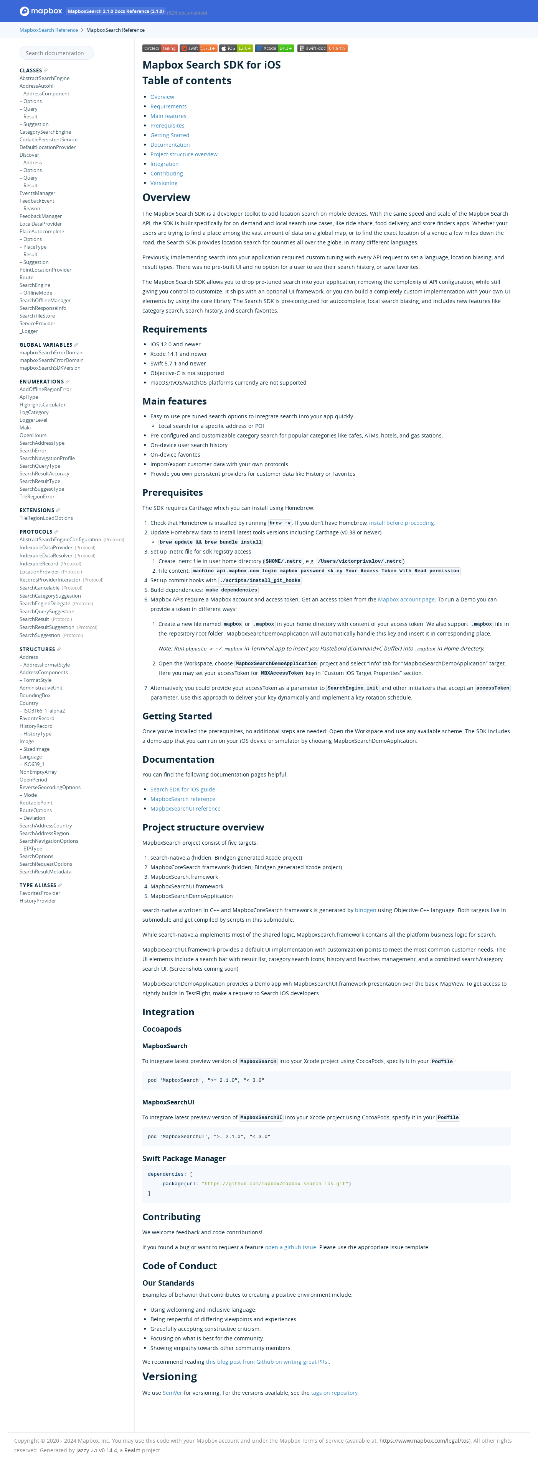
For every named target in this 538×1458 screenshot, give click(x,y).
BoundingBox (35, 695)
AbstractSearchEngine (44, 78)
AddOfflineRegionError (45, 389)
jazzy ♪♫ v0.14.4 (96, 1450)
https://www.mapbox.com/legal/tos (424, 1440)
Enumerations (44, 381)
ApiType (29, 396)
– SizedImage (35, 748)
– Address (31, 162)
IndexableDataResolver (46, 555)
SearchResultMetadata (45, 871)
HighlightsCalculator (43, 404)
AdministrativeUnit (41, 687)
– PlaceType (33, 246)
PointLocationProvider (45, 269)
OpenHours (33, 435)
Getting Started (170, 135)
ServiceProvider (37, 323)
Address (29, 657)
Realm (132, 1450)
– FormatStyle (35, 680)
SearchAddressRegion (44, 833)
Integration (164, 163)
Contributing (166, 173)
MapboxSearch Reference (49, 29)
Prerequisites (167, 125)
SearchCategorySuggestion (50, 595)
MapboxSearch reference (182, 799)
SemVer (172, 1392)
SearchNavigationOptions (49, 840)
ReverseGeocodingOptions (50, 787)
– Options (31, 101)
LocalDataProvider (41, 223)
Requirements (168, 106)
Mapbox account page (406, 599)
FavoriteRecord (37, 718)
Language (31, 756)
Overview (162, 96)
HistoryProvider (38, 900)
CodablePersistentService (49, 139)
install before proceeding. (402, 522)
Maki (25, 427)
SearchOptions (36, 856)
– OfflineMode (36, 292)
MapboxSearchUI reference (185, 808)
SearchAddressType (42, 442)
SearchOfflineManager (45, 300)
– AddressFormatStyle (45, 664)
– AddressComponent (44, 93)
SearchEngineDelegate (45, 603)
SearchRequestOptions (46, 863)
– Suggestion (34, 124)
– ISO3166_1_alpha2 (42, 710)
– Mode (28, 794)
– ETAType (31, 848)
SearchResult (34, 619)
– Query (29, 108)
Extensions (40, 510)
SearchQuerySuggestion (47, 611)
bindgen (365, 910)
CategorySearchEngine (45, 131)
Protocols (39, 531)
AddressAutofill (37, 85)
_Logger (29, 331)
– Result (29, 116)
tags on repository (334, 1392)
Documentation (170, 144)
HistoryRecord (36, 725)
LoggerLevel (33, 419)
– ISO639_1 (32, 764)
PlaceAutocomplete (42, 231)
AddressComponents (44, 672)
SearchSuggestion (40, 635)
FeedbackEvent (37, 200)
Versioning (164, 183)
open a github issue (290, 1247)
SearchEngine (35, 285)
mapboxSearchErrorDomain (52, 352)
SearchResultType (40, 481)
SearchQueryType (40, 465)
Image (27, 741)
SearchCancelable (39, 587)
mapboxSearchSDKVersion (50, 367)
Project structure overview (184, 154)
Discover (29, 154)
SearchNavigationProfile (47, 458)
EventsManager (37, 193)
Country (29, 703)
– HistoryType (35, 733)
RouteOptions (36, 810)
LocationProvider (39, 571)
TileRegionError (37, 496)
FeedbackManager (41, 216)
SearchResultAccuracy (44, 473)
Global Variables (49, 344)
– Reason (30, 208)
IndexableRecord (39, 563)
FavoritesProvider (40, 893)
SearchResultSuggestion (47, 627)
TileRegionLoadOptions (46, 517)
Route (26, 277)
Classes (34, 70)
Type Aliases (41, 885)
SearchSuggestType (42, 488)
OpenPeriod (33, 779)
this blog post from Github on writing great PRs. (267, 1361)
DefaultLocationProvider (48, 147)
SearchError (33, 450)
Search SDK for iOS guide (182, 789)
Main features (168, 116)
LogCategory (34, 412)
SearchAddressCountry (46, 825)
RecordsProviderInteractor (50, 579)
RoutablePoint (36, 802)
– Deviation (32, 817)
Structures (40, 649)
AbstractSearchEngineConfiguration (60, 539)
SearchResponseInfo (43, 308)
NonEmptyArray (38, 771)
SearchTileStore (37, 315)
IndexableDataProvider (46, 547)
